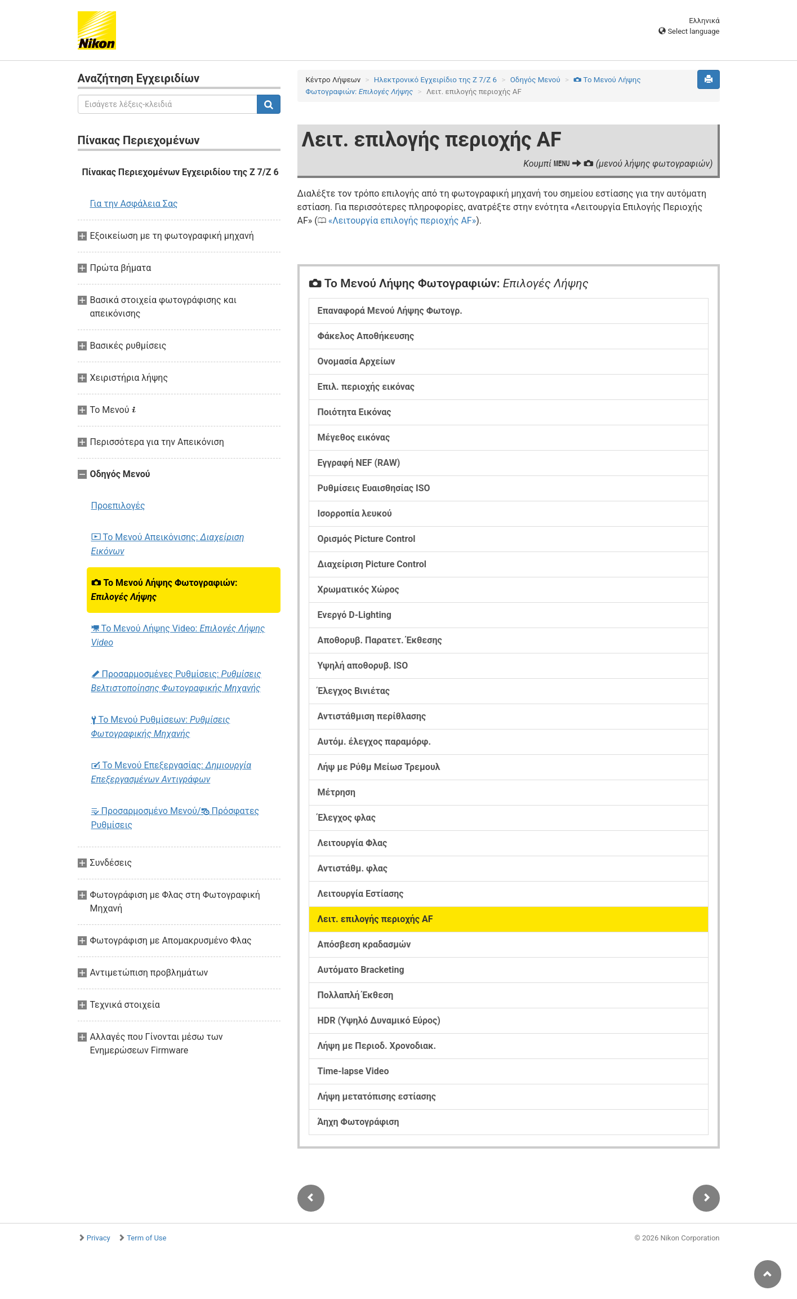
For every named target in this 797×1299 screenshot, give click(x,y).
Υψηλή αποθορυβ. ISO (363, 665)
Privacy (98, 1238)
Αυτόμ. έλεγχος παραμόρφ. (374, 741)
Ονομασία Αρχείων (356, 361)
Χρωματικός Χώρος (358, 589)
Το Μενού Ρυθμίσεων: (160, 726)
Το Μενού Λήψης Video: (178, 635)
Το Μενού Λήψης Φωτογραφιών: (164, 589)
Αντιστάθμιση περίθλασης (372, 716)
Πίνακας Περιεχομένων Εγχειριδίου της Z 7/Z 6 (180, 172)
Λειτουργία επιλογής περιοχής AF (401, 220)
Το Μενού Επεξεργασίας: (171, 772)
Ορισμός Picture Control (367, 538)
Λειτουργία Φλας (353, 843)
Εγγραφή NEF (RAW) (359, 462)
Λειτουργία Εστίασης (361, 893)
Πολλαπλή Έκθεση (356, 995)
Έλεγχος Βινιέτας (354, 691)
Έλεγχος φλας (347, 817)
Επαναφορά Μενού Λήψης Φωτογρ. (390, 310)
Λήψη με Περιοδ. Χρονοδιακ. (377, 1045)
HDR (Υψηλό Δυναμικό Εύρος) (379, 1020)
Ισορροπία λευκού (355, 513)
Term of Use (146, 1238)
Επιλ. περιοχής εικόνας (366, 386)
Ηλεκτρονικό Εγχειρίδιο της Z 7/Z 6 (435, 79)
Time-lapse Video (353, 1071)
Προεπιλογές (118, 505)
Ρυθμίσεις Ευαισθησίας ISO (374, 488)
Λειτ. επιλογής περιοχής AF (375, 919)
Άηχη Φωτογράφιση (358, 1121)
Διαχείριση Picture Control (372, 564)
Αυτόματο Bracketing (361, 969)
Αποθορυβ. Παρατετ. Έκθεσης (380, 640)
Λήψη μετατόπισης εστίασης (377, 1096)
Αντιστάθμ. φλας (353, 868)
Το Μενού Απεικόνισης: (167, 544)
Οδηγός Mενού (535, 79)
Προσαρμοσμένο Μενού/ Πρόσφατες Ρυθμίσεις (175, 818)
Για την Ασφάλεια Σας (134, 203)
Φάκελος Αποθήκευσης (366, 336)
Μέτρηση (336, 792)
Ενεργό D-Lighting (354, 615)
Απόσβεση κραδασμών (364, 944)
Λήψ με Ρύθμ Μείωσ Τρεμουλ (379, 767)
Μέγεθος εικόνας (354, 437)
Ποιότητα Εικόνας (354, 412)
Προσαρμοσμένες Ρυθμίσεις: (176, 681)
